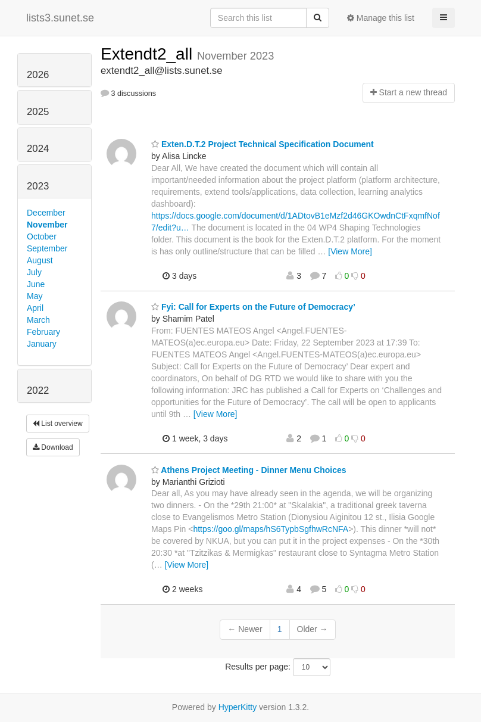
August (40, 260)
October (42, 236)
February (43, 332)
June (36, 284)
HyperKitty (237, 707)
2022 (38, 390)
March (38, 320)
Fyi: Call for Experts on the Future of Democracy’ (253, 307)
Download (53, 447)
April (35, 308)
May (34, 296)
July (34, 272)
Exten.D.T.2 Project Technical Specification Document (262, 144)
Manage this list (380, 18)
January (42, 343)
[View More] (350, 251)
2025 (38, 111)
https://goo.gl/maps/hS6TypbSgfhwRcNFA (270, 529)
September (47, 248)
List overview (58, 423)
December (46, 212)
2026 (38, 74)
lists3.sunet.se (60, 18)
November (47, 224)
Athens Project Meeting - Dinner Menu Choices (248, 470)
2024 (38, 148)
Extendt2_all (149, 54)
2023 (38, 186)
